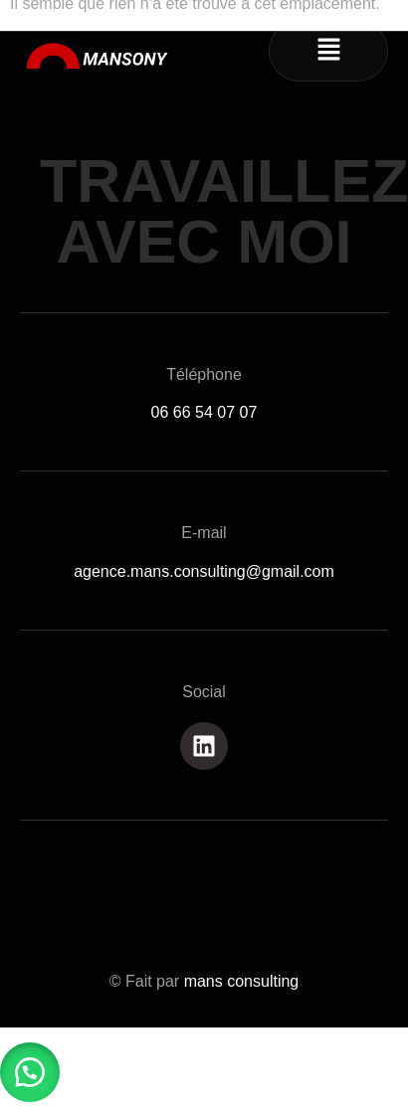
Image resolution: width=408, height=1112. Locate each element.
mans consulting (242, 981)
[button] (328, 51)
